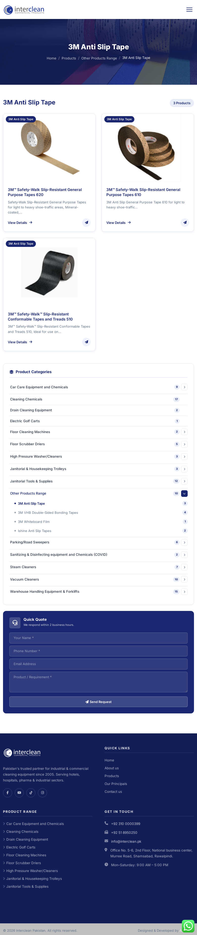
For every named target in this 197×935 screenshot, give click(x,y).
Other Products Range (99, 58)
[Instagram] (42, 792)
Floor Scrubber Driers (22, 863)
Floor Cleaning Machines (24, 855)
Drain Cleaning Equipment (25, 839)
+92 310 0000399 (125, 824)
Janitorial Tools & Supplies (25, 886)
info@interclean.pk (126, 841)
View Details (20, 223)
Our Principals (116, 784)
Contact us (113, 792)
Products (69, 58)
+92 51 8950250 (124, 833)
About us (112, 768)
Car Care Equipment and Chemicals (33, 824)
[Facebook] (7, 792)
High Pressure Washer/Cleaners (30, 871)
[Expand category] (184, 387)
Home (51, 58)
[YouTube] (19, 792)
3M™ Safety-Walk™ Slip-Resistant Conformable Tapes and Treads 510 (40, 317)
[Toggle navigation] (189, 9)
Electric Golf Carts (19, 847)
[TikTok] (30, 792)
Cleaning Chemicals (20, 832)
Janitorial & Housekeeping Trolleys (32, 879)
